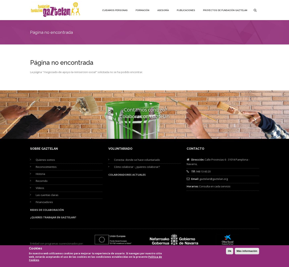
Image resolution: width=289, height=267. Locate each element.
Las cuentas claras (47, 195)
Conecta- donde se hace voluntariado (137, 160)
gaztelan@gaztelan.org (213, 179)
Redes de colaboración (47, 210)
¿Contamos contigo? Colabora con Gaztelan (145, 113)
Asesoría (163, 10)
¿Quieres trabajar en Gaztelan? (53, 217)
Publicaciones (186, 10)
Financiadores (44, 202)
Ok (229, 253)
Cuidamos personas (115, 10)
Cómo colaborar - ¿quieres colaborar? (137, 167)
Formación (142, 10)
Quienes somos (45, 160)
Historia (40, 174)
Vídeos (40, 188)
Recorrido (42, 181)
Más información (247, 253)
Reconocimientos (46, 167)
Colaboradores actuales (127, 174)
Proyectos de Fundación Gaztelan (225, 10)
